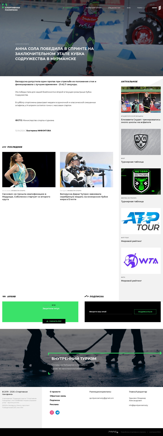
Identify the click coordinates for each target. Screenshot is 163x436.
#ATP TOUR (125, 237)
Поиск (140, 8)
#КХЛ (123, 158)
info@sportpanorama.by (138, 405)
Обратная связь (58, 396)
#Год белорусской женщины (132, 116)
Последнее (12, 147)
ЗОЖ (129, 8)
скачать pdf (55, 321)
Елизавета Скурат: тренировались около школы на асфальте (140, 121)
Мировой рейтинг (131, 241)
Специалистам (114, 8)
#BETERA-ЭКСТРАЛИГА (128, 198)
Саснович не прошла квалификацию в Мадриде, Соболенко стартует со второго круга (26, 197)
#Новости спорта (18, 190)
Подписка (55, 400)
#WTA (123, 277)
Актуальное (129, 81)
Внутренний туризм (93, 8)
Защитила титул (51, 308)
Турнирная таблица (132, 162)
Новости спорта (72, 8)
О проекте (55, 392)
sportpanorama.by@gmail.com (101, 398)
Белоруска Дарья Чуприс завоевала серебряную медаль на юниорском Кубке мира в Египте (84, 197)
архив (9, 296)
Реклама (54, 404)
